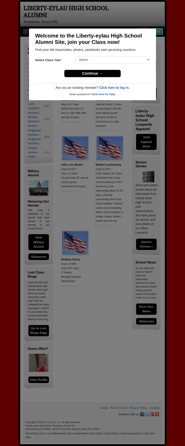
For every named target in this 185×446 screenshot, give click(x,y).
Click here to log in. (114, 87)
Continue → (92, 73)
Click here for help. (103, 94)
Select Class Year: (48, 60)
